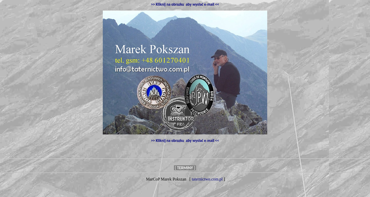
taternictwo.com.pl (207, 179)
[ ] (185, 167)
